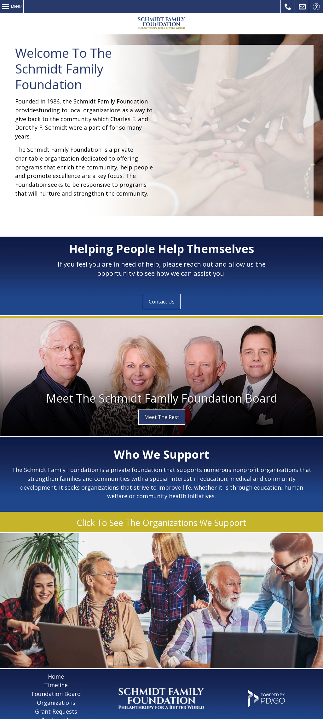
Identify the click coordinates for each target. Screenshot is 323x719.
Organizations (56, 682)
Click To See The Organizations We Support (161, 502)
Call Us (288, 6)
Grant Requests (56, 690)
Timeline (56, 664)
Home (56, 655)
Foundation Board (56, 673)
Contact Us (302, 6)
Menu (16, 6)
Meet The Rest (161, 396)
